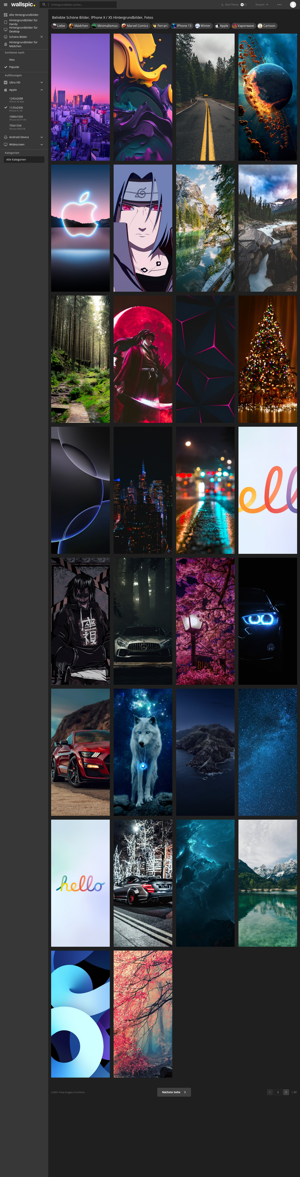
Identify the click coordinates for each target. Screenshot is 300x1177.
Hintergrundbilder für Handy (21, 22)
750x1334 (15, 125)
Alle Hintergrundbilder (21, 15)
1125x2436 (28, 107)
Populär (14, 67)
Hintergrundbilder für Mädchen (21, 44)
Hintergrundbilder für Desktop (21, 29)
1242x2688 (16, 98)
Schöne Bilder (23, 37)
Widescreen (14, 144)
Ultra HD (12, 82)
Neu (12, 59)
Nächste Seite (174, 1092)
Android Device (16, 137)
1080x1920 (16, 116)
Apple (10, 90)
